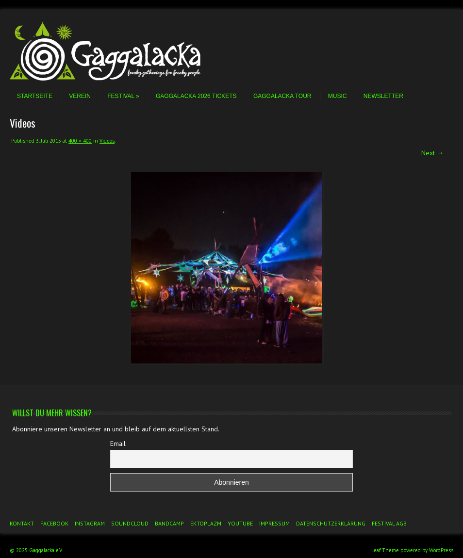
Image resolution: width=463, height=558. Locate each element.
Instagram (90, 523)
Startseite (34, 96)
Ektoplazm (205, 523)
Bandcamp (169, 523)
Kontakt (22, 523)
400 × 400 (80, 140)
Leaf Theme (385, 550)
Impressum (274, 523)
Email (118, 443)
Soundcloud (130, 523)
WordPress (441, 550)
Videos (107, 140)
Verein (80, 96)
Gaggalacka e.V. (46, 550)
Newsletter (383, 96)
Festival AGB (389, 523)
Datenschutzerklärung (330, 523)
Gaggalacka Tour (282, 96)
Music (337, 96)
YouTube (240, 523)
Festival (123, 96)
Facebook (54, 523)
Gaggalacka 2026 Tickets (196, 96)
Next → (432, 152)
